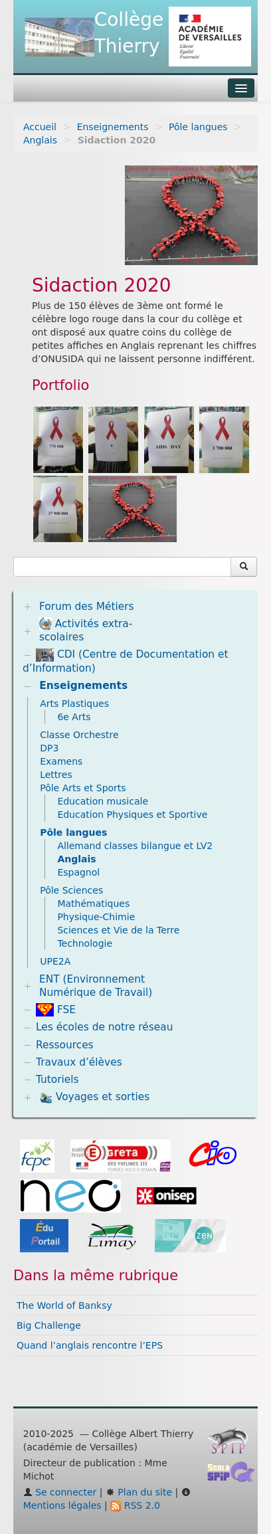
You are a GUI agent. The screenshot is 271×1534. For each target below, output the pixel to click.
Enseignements (113, 127)
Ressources (65, 1045)
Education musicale (102, 801)
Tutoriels (57, 1080)
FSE (56, 1010)
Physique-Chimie (96, 916)
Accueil (39, 127)
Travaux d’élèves (79, 1062)
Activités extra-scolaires (85, 630)
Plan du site (139, 1492)
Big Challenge (49, 1325)
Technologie (84, 943)
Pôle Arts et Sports (83, 788)
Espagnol (78, 872)
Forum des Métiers (86, 607)
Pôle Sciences (71, 890)
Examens (61, 761)
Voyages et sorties (94, 1097)
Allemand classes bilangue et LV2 (135, 845)
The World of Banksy (64, 1305)
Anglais (40, 140)
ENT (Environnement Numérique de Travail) (95, 986)
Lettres (56, 774)
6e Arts (73, 717)
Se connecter (60, 1492)
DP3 (49, 748)
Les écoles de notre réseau (104, 1027)
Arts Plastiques (74, 703)
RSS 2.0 (135, 1505)
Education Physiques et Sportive (132, 814)
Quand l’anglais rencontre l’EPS (90, 1345)
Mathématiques (93, 903)
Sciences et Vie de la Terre (118, 930)
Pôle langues (198, 127)
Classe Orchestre (79, 734)
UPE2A (55, 961)
